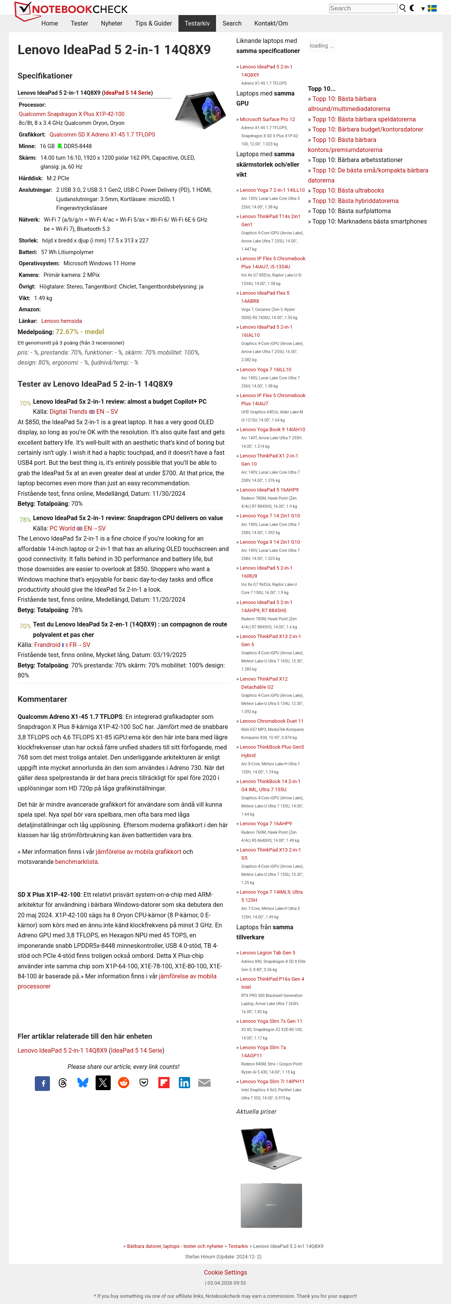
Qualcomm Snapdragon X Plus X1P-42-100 (72, 114)
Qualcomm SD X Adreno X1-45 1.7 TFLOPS (102, 134)
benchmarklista (76, 861)
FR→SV (79, 645)
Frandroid (47, 645)
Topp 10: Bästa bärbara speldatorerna (364, 119)
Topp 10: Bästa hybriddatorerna (355, 201)
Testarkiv (197, 23)
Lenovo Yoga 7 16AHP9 (266, 823)
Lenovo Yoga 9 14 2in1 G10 (270, 542)
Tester (79, 23)
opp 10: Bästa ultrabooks (350, 190)
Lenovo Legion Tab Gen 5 (267, 953)
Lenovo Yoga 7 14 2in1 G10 (270, 516)
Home (49, 23)
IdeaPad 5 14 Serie (127, 93)
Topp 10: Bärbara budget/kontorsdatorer (367, 129)
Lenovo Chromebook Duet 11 (272, 721)
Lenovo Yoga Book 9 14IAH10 (272, 429)
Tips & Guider (153, 23)
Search (232, 23)
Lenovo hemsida (61, 321)
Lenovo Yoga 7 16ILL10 (266, 369)
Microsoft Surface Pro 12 (267, 119)
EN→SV (107, 411)
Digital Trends (68, 411)
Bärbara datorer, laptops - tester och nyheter (175, 1246)
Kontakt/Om (271, 23)
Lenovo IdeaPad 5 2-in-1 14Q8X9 (62, 1050)
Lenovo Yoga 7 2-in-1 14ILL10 (272, 190)
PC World (62, 528)
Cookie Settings (225, 1272)
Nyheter (111, 23)
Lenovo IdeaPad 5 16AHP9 (269, 490)
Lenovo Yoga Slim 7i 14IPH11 (272, 1081)
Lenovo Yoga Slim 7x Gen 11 (271, 1021)
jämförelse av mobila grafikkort (139, 851)
